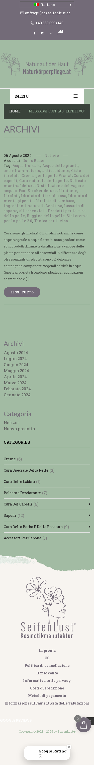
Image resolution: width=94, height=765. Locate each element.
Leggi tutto (22, 292)
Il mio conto (47, 673)
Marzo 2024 (15, 382)
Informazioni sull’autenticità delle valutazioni (47, 703)
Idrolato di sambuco (55, 200)
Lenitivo (54, 205)
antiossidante (55, 170)
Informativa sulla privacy (47, 680)
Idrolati (11, 195)
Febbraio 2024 (17, 388)
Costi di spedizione (47, 688)
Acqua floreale (27, 165)
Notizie (51, 155)
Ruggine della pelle (46, 215)
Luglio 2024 (15, 358)
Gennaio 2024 (17, 394)
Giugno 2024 (16, 364)
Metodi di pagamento (47, 695)
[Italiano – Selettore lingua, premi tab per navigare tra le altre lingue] (47, 4)
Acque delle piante (60, 165)
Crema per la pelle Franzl (47, 175)
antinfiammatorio (22, 170)
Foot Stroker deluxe (38, 190)
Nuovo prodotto (19, 428)
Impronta (47, 650)
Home (15, 111)
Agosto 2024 (16, 352)
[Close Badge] (68, 747)
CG (47, 658)
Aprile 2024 (15, 376)
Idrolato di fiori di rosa (43, 195)
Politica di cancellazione (47, 665)
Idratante (68, 190)
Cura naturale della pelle (43, 180)
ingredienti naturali (24, 205)
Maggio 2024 (16, 370)
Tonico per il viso (51, 220)
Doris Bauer (34, 160)
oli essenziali (32, 210)
